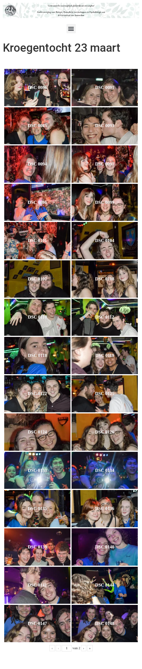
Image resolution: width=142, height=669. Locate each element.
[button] (71, 28)
